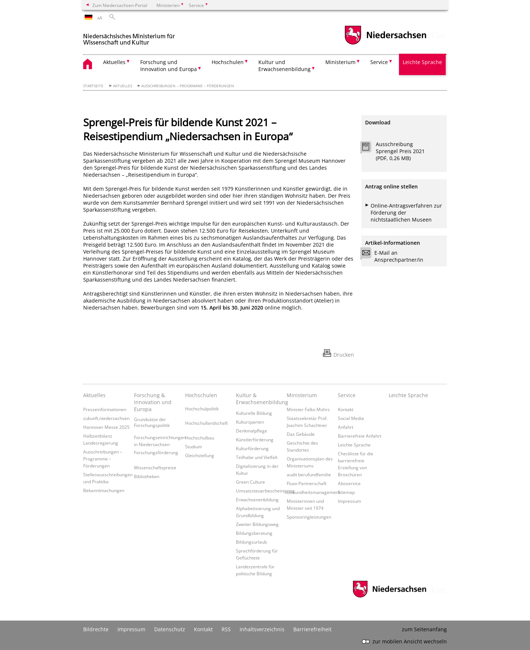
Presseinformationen (104, 409)
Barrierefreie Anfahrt (359, 436)
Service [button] (379, 62)
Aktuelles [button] (114, 62)
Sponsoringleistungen (309, 517)
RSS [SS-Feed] (226, 629)
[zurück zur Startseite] (129, 36)
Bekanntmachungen (103, 490)
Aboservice (349, 483)
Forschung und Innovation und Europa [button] (168, 66)
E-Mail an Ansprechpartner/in (394, 256)
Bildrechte (96, 629)
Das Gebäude (301, 434)
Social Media (351, 418)
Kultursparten (250, 422)
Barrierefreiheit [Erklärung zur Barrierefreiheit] (312, 629)
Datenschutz (169, 629)
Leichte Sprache (422, 62)
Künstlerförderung (254, 439)
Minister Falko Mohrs (308, 409)
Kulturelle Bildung (254, 413)
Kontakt (345, 409)
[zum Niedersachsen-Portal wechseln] (385, 43)
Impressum (349, 501)
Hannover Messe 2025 (106, 427)
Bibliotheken (146, 476)
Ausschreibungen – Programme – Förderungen (187, 86)
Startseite (93, 86)
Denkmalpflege (251, 431)
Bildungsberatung (254, 533)
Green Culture (250, 482)
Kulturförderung (252, 448)
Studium (193, 446)
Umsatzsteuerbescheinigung (265, 491)
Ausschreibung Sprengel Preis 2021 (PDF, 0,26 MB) (400, 151)
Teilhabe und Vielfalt (257, 457)
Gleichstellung (199, 455)
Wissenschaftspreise (155, 467)
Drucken (343, 354)
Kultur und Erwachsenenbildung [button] (284, 66)
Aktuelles (122, 86)
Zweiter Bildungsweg (257, 524)
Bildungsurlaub (251, 542)
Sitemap (346, 492)
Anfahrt (345, 427)
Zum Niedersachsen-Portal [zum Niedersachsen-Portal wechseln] (119, 5)
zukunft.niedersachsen (106, 418)
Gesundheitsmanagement (313, 492)
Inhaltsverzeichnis (262, 629)
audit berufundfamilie (309, 474)
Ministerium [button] (340, 62)
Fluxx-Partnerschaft (306, 483)
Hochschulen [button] (228, 62)
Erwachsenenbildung (257, 499)
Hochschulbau (199, 438)
